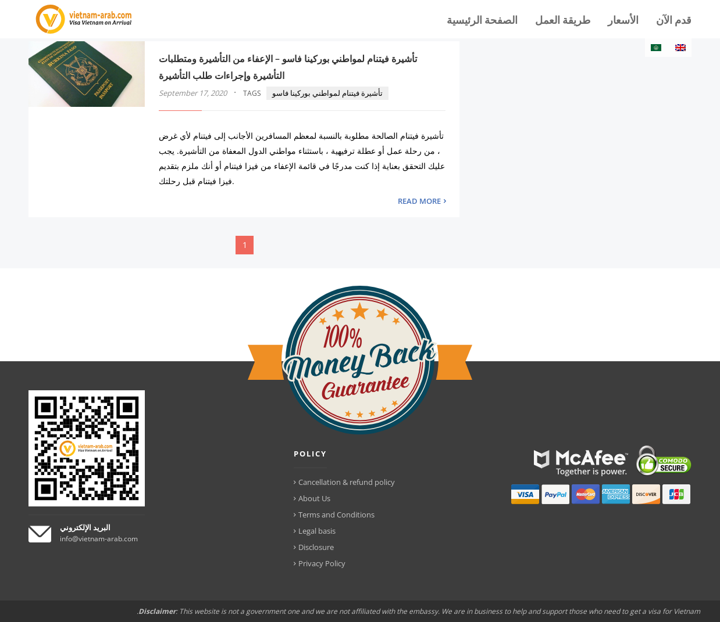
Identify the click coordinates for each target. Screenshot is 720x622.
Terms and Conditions (336, 514)
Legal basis (317, 531)
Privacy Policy (321, 563)
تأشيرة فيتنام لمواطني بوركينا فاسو (327, 93)
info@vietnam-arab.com (99, 539)
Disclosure (316, 547)
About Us (314, 498)
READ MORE (419, 201)
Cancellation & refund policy (346, 482)
